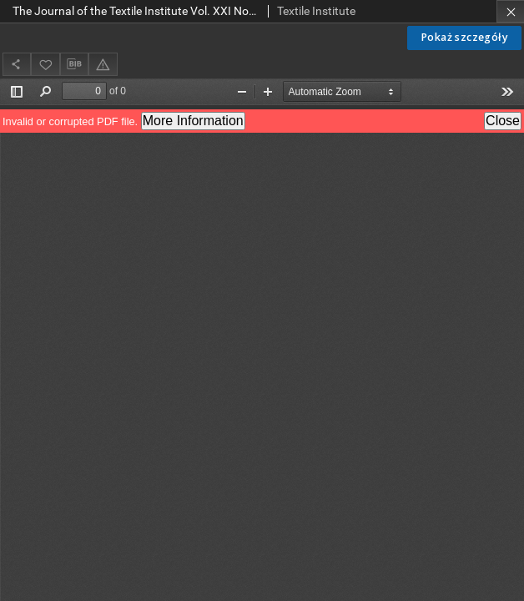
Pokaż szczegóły (464, 37)
